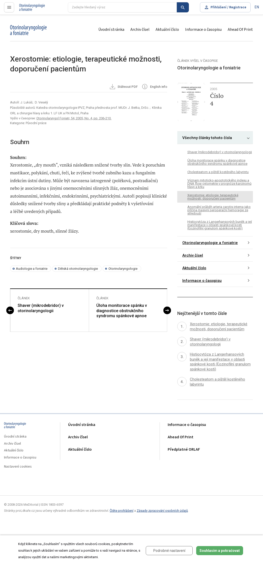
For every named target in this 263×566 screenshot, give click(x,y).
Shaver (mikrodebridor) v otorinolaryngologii (41, 308)
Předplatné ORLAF (184, 449)
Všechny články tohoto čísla (207, 138)
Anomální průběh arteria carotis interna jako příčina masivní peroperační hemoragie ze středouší (219, 210)
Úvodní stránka (111, 29)
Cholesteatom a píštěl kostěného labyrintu (218, 172)
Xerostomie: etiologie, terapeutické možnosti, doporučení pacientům (212, 196)
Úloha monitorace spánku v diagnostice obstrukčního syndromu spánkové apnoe (121, 311)
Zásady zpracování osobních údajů (162, 511)
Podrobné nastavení (169, 551)
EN (256, 7)
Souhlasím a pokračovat (219, 551)
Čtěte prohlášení (121, 511)
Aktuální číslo (167, 29)
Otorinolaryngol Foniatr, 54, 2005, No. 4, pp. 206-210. (73, 118)
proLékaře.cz (29, 9)
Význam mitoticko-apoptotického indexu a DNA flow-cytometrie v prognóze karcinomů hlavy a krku (219, 183)
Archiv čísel (140, 29)
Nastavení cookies (18, 466)
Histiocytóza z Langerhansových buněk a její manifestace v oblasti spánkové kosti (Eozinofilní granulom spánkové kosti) (219, 225)
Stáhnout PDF (123, 87)
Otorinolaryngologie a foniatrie (210, 242)
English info (154, 87)
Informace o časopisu (203, 29)
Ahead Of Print (240, 29)
